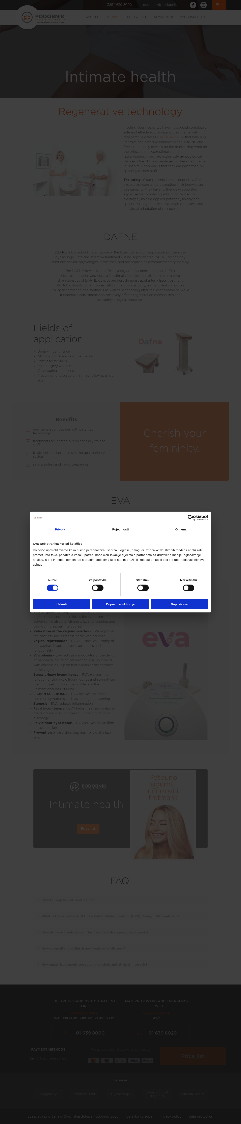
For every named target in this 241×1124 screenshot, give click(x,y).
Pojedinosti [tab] (120, 529)
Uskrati (62, 604)
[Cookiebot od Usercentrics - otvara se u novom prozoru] (190, 518)
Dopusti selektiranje (120, 604)
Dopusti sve (179, 604)
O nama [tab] (181, 529)
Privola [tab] (60, 529)
